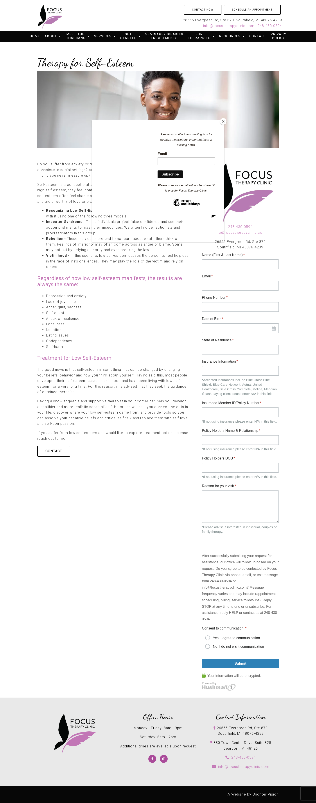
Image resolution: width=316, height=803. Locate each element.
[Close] (223, 121)
